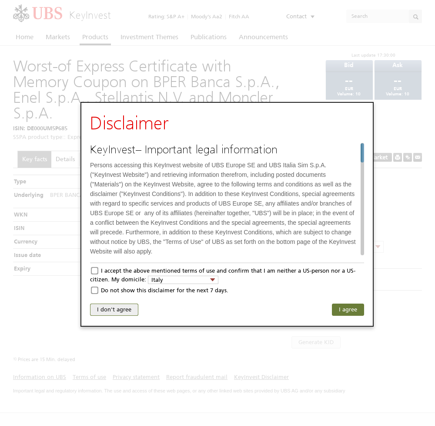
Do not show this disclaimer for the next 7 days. (164, 290)
